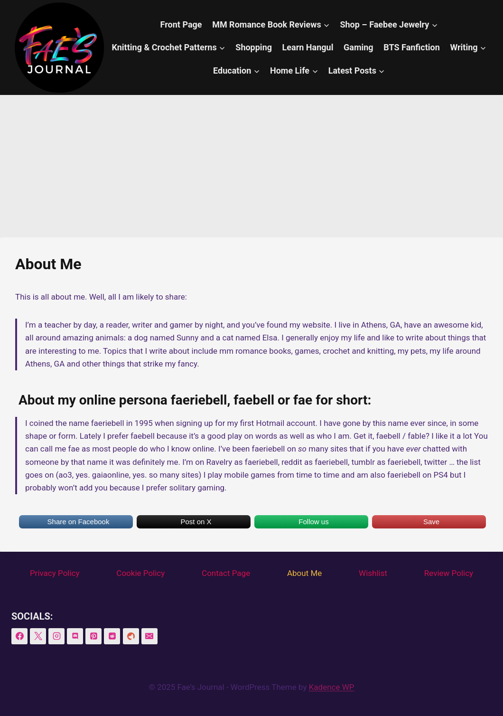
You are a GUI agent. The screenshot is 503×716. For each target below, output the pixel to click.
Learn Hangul (308, 47)
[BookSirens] (131, 636)
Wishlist (373, 573)
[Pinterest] (93, 636)
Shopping (253, 47)
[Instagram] (56, 636)
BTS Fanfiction (411, 47)
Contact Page (226, 573)
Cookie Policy (140, 573)
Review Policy (448, 573)
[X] (38, 636)
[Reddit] (112, 636)
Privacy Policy (55, 573)
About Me (304, 573)
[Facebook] (19, 636)
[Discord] (75, 636)
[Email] (149, 636)
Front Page (181, 24)
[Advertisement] (251, 166)
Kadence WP (331, 687)
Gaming (358, 47)
